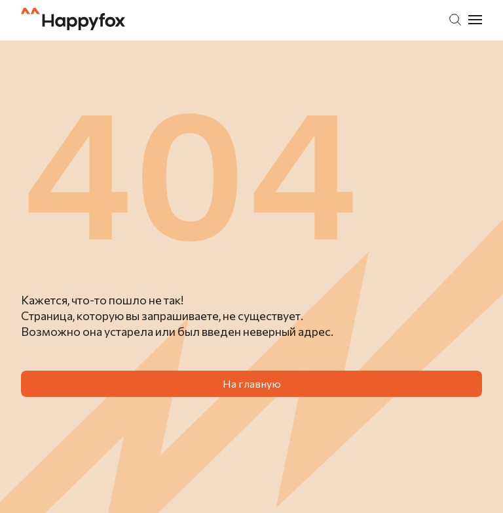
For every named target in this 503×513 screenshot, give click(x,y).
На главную (252, 383)
